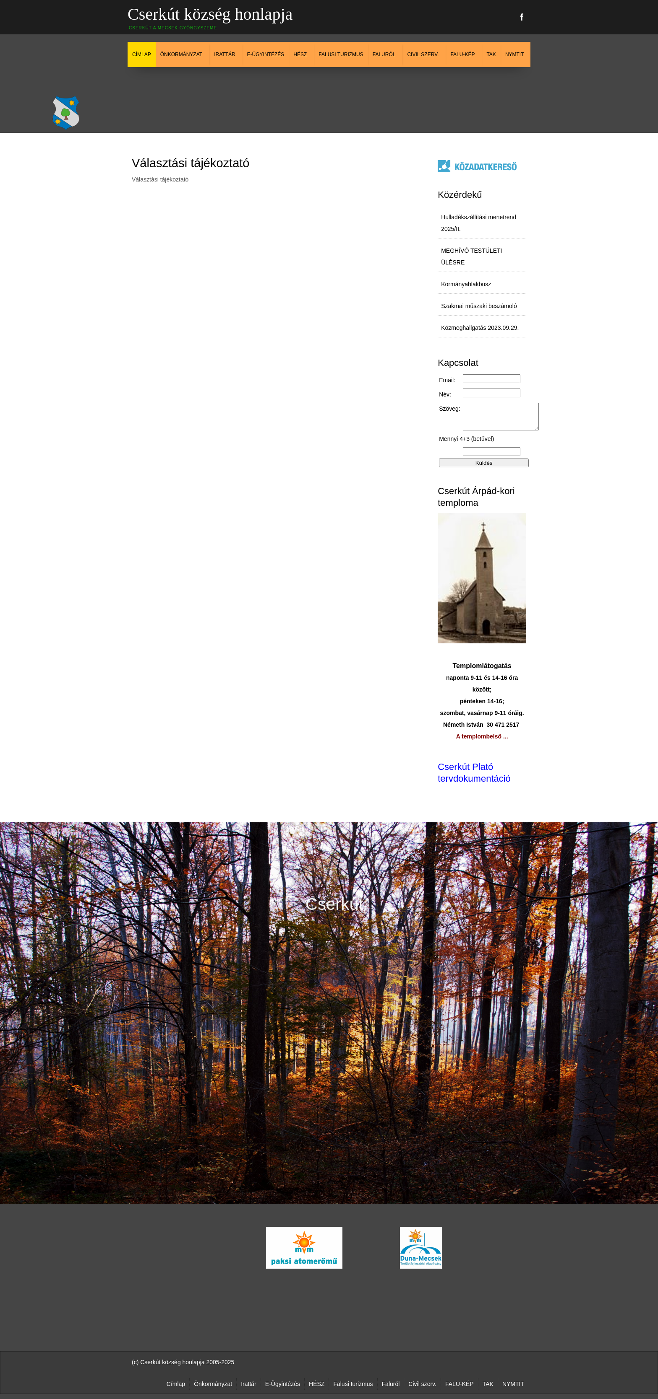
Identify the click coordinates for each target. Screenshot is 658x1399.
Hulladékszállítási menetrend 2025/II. (478, 223)
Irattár (224, 54)
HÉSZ (300, 54)
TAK (491, 54)
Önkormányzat (181, 54)
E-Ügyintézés (266, 54)
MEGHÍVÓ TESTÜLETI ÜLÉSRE (471, 256)
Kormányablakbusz (466, 284)
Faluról (384, 54)
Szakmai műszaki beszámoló (479, 306)
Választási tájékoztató (190, 163)
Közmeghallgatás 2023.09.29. (480, 327)
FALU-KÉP (462, 54)
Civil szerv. (423, 54)
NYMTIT (514, 54)
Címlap (141, 54)
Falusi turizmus (341, 54)
